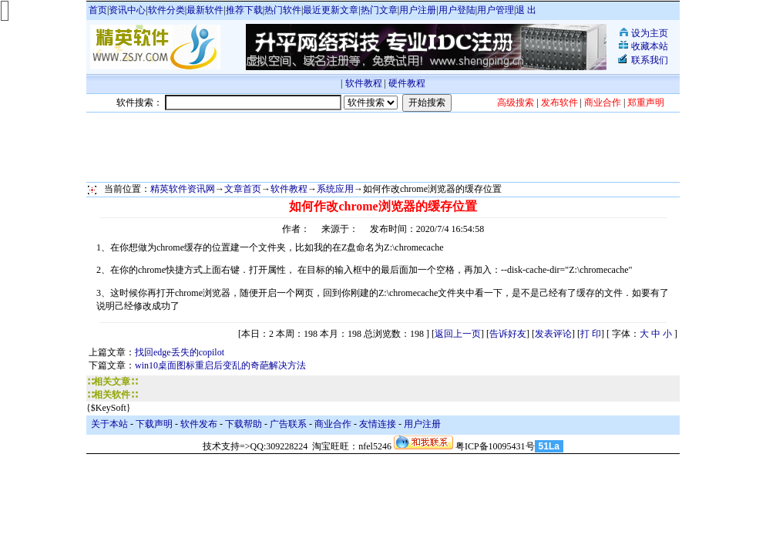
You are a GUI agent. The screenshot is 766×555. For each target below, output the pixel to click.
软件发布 (198, 424)
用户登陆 (456, 10)
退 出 (526, 10)
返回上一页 (458, 333)
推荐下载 (244, 10)
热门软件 (282, 10)
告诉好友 (507, 333)
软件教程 (363, 83)
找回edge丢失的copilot (179, 352)
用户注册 (417, 10)
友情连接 (377, 424)
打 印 (590, 333)
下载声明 (154, 424)
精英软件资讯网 (182, 188)
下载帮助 (243, 424)
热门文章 (379, 10)
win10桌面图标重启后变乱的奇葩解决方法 (220, 365)
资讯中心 (127, 10)
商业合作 (332, 424)
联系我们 (649, 60)
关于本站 (109, 424)
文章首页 (242, 188)
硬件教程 (406, 83)
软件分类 (166, 10)
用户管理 (495, 10)
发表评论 (553, 333)
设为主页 (649, 33)
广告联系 (288, 424)
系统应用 (335, 188)
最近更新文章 (330, 10)
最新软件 (204, 10)
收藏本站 (649, 46)
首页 (98, 10)
